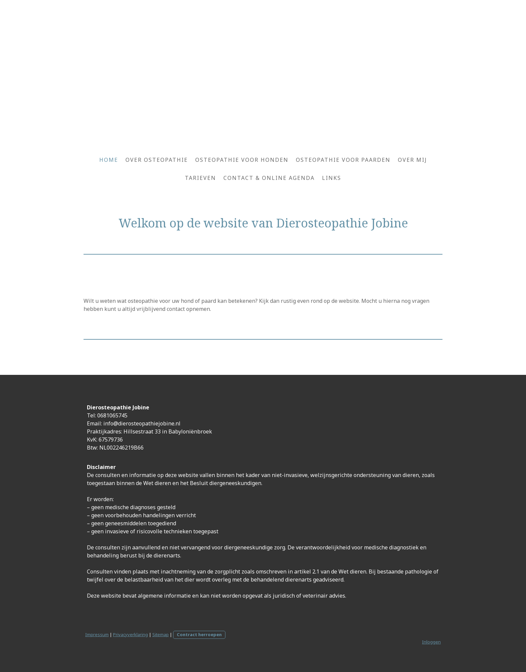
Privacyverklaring (130, 634)
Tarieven (200, 178)
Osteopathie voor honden (241, 159)
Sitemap (160, 634)
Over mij (412, 159)
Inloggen (431, 642)
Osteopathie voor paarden (343, 159)
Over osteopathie (156, 159)
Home (108, 159)
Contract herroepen (199, 634)
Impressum (97, 634)
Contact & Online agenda (269, 178)
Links (331, 178)
